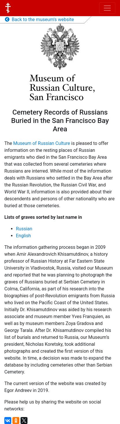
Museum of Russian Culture (41, 143)
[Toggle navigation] (107, 8)
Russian (24, 228)
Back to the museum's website (39, 19)
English (23, 235)
